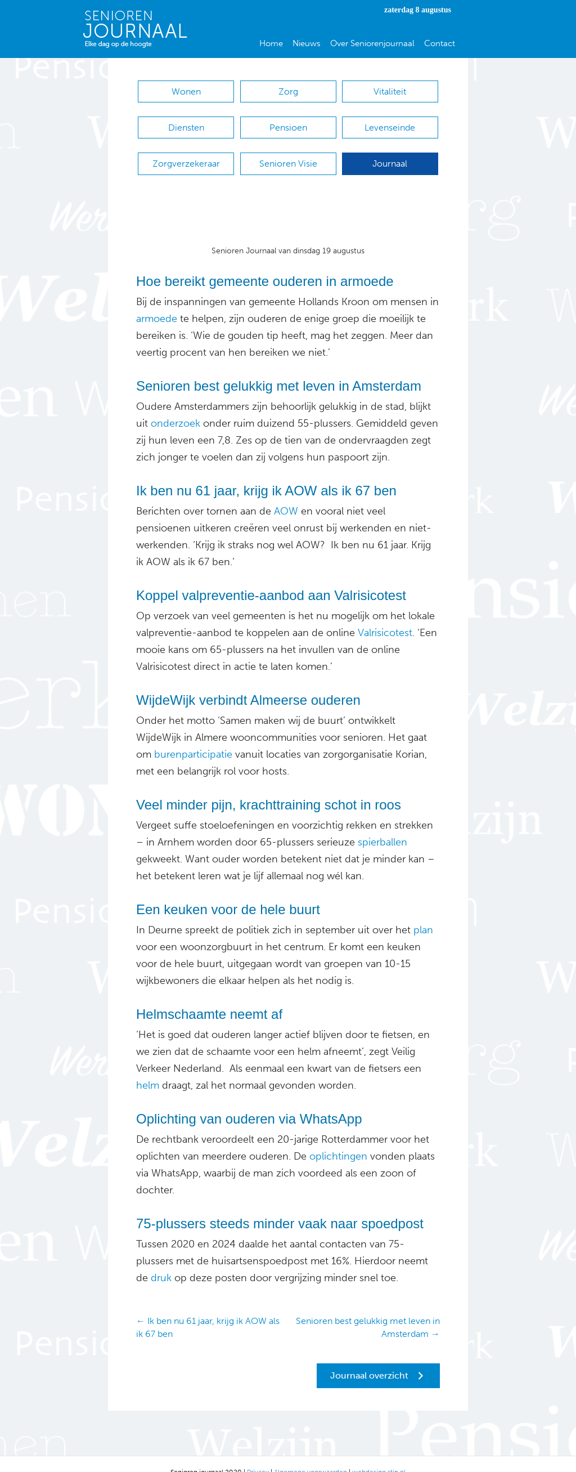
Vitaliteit (390, 91)
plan (422, 913)
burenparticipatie (191, 737)
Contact (439, 43)
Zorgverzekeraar (186, 152)
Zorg (288, 91)
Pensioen (288, 122)
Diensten (186, 122)
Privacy (258, 1455)
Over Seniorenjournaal (372, 43)
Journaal (389, 152)
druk (160, 1261)
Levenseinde (389, 122)
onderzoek (175, 406)
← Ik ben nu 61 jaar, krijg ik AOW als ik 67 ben (208, 1310)
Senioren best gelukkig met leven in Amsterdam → (368, 1310)
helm (147, 1068)
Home (271, 43)
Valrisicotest (383, 616)
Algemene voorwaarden (310, 1455)
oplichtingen (337, 1139)
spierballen (381, 825)
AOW (286, 494)
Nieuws (306, 43)
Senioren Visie (288, 152)
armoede (156, 302)
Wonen (186, 91)
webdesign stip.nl (379, 1455)
